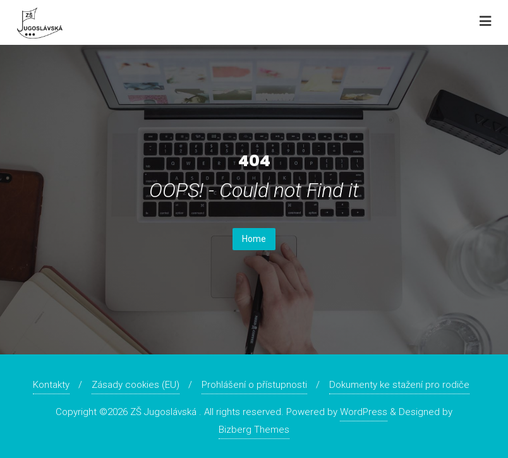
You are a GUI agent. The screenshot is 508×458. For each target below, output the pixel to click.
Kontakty (51, 384)
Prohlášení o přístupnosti (254, 384)
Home (254, 239)
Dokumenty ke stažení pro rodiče (399, 384)
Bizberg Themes (254, 429)
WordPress (363, 412)
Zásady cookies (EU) (135, 384)
